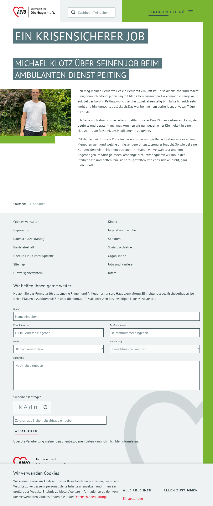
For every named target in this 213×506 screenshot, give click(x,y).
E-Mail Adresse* (21, 325)
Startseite (20, 204)
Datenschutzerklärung (90, 497)
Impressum (21, 230)
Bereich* (17, 341)
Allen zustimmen (181, 490)
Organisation (117, 256)
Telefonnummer (118, 325)
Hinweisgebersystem (28, 273)
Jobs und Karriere (120, 264)
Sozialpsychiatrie (120, 247)
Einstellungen (133, 498)
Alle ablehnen (137, 490)
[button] (73, 12)
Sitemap (19, 264)
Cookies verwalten (26, 221)
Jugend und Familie (122, 230)
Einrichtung (116, 341)
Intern (112, 273)
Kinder (112, 221)
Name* (16, 308)
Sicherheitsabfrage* (27, 397)
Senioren (114, 239)
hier (118, 441)
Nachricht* (18, 357)
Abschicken (26, 431)
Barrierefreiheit (23, 247)
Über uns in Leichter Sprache (33, 256)
